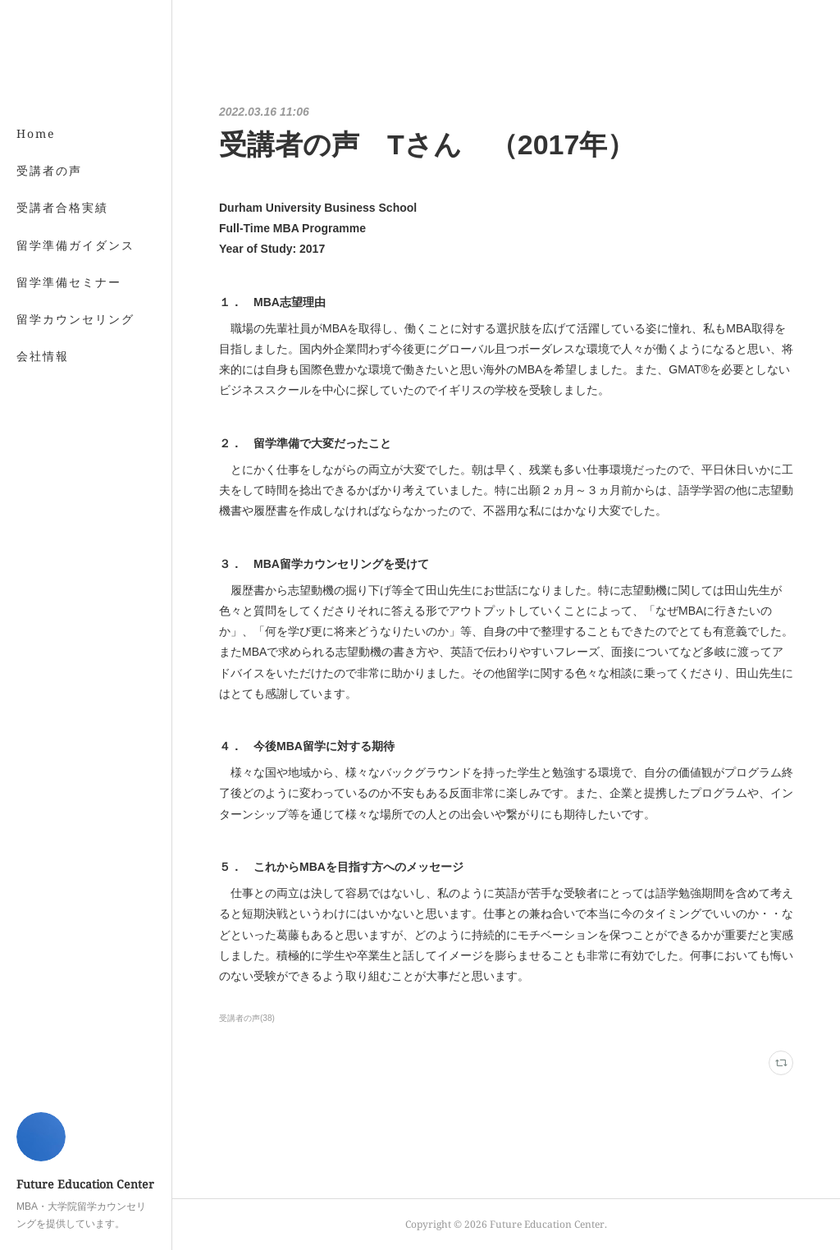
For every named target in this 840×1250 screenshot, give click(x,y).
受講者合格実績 (62, 207)
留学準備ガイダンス (75, 245)
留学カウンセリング (75, 319)
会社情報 (42, 356)
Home (36, 133)
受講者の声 (49, 170)
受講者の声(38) (247, 1018)
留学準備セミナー (68, 282)
